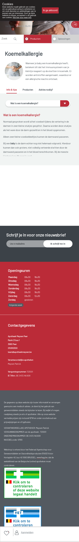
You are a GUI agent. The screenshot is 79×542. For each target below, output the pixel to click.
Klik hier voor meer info (22, 17)
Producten (35, 38)
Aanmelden (27, 532)
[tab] (12, 90)
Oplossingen (64, 38)
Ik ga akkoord (50, 10)
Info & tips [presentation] (11, 89)
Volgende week (15, 305)
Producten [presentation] (27, 89)
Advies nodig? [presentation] (46, 89)
